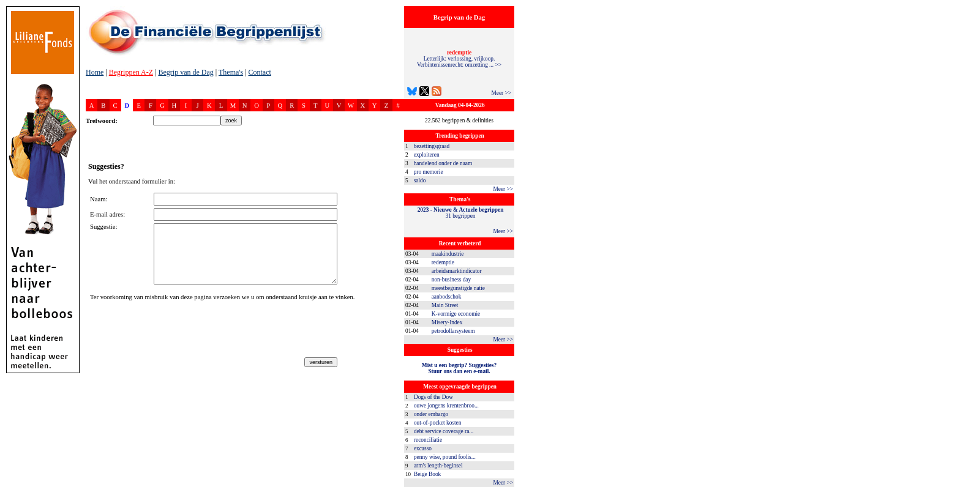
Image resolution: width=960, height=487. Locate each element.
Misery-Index (447, 322)
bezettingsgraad (432, 146)
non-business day (451, 280)
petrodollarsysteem (453, 331)
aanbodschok (447, 297)
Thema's (231, 72)
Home (94, 72)
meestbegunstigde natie (458, 288)
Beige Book (427, 474)
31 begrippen (461, 213)
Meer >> (501, 93)
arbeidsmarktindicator (457, 271)
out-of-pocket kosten (437, 423)
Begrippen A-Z (131, 72)
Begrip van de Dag (185, 72)
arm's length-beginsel (438, 466)
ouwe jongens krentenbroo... (446, 406)
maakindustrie (448, 254)
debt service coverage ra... (443, 431)
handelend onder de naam (443, 163)
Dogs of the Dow (433, 397)
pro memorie (428, 172)
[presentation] (183, 331)
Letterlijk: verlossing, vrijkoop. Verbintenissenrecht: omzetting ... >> (459, 59)
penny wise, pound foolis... (445, 457)
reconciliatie (428, 440)
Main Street (445, 305)
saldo (420, 180)
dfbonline (948, 483)
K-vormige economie (456, 314)
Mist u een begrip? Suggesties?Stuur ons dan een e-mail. (459, 368)
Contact (260, 72)
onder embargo (431, 414)
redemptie (443, 262)
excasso (423, 448)
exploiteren (427, 155)
